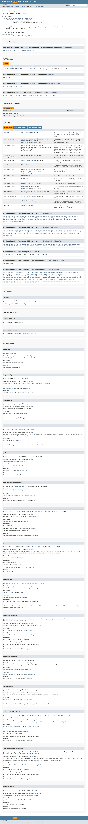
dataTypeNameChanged (35, 216)
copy (12, 216)
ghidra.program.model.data (16, 11)
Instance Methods (20, 127)
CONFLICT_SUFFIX (8, 95)
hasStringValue (25, 201)
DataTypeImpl (51, 74)
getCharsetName (25, 160)
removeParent (60, 219)
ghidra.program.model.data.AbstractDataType (18, 18)
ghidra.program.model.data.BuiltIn (19, 21)
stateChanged (7, 235)
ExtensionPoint (51, 27)
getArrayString (8, 263)
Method (23, 7)
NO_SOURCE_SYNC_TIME (44, 95)
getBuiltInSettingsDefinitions (30, 155)
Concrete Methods (35, 127)
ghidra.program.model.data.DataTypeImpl (19, 19)
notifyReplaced (53, 231)
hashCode (19, 231)
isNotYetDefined (62, 245)
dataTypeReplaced (49, 216)
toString (72, 245)
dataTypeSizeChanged (63, 216)
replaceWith (78, 231)
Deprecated (25, 2)
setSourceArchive (73, 233)
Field (12, 7)
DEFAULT (18, 95)
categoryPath (7, 86)
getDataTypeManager (37, 244)
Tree (19, 2)
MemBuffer (42, 139)
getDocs (38, 245)
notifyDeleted (28, 231)
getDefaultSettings (25, 230)
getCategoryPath (8, 244)
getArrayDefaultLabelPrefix (29, 139)
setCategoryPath (71, 219)
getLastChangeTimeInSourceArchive (45, 230)
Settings (23, 140)
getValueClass (24, 196)
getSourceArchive (9, 231)
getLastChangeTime (9, 219)
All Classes (4, 4)
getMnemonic (24, 183)
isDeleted (52, 245)
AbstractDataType (53, 83)
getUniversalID (39, 219)
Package (9, 2)
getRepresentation (26, 186)
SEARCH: (68, 5)
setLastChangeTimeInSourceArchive (54, 233)
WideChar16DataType (15, 68)
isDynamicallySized (26, 205)
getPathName (71, 230)
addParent (6, 216)
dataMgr (16, 86)
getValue (23, 191)
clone (21, 132)
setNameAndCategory (16, 221)
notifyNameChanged (40, 231)
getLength (23, 178)
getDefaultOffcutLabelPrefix (13, 245)
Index (31, 2)
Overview (3, 2)
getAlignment (13, 230)
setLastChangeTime (35, 233)
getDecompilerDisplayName (73, 218)
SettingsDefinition (10, 157)
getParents (62, 230)
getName (45, 245)
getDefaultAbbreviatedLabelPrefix (69, 244)
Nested (8, 7)
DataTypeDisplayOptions (28, 142)
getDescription (25, 175)
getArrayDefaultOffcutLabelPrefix (31, 145)
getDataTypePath (50, 244)
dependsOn (74, 216)
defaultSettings (8, 77)
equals (5, 230)
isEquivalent (50, 219)
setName (5, 221)
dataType (33, 68)
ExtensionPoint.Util (27, 50)
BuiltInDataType (18, 27)
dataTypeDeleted (21, 216)
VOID (54, 95)
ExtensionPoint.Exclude (11, 50)
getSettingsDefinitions (25, 219)
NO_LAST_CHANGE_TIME (29, 95)
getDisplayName (29, 245)
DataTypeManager (22, 116)
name (21, 86)
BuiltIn (10, 34)
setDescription (23, 233)
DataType (28, 27)
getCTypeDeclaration (10, 218)
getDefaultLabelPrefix (27, 165)
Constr (17, 7)
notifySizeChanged (66, 231)
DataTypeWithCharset (38, 27)
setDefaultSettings (9, 233)
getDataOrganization (22, 244)
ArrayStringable (7, 27)
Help (35, 2)
